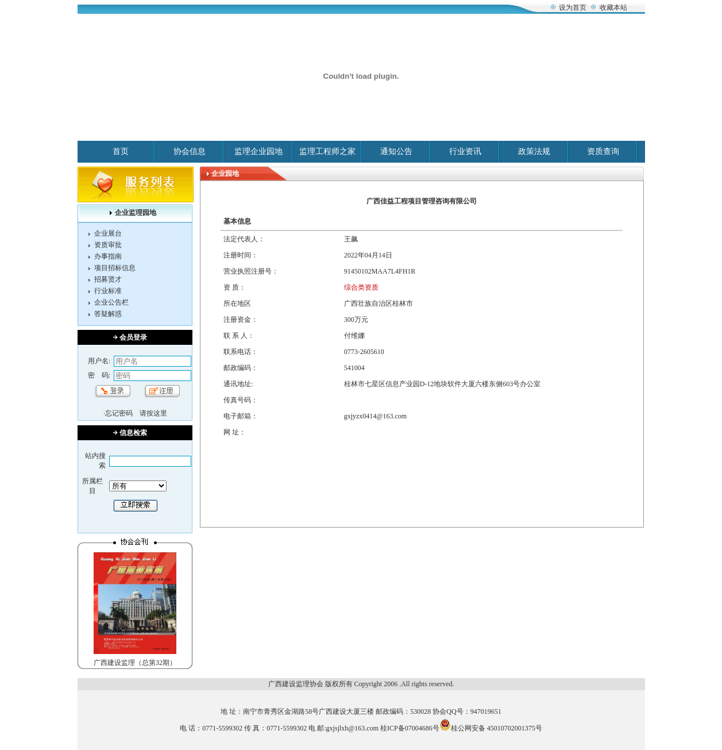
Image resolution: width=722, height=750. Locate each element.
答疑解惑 (108, 314)
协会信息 (189, 151)
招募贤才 (108, 279)
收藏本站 (613, 7)
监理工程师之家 (327, 151)
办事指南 (108, 256)
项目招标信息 (115, 268)
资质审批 (108, 245)
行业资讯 (465, 151)
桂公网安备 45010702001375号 (490, 728)
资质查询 (603, 151)
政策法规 (534, 151)
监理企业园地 (258, 151)
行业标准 (108, 291)
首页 (121, 151)
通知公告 (396, 151)
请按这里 (153, 413)
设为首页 (572, 7)
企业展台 (108, 233)
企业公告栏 (111, 302)
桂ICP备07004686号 (409, 728)
